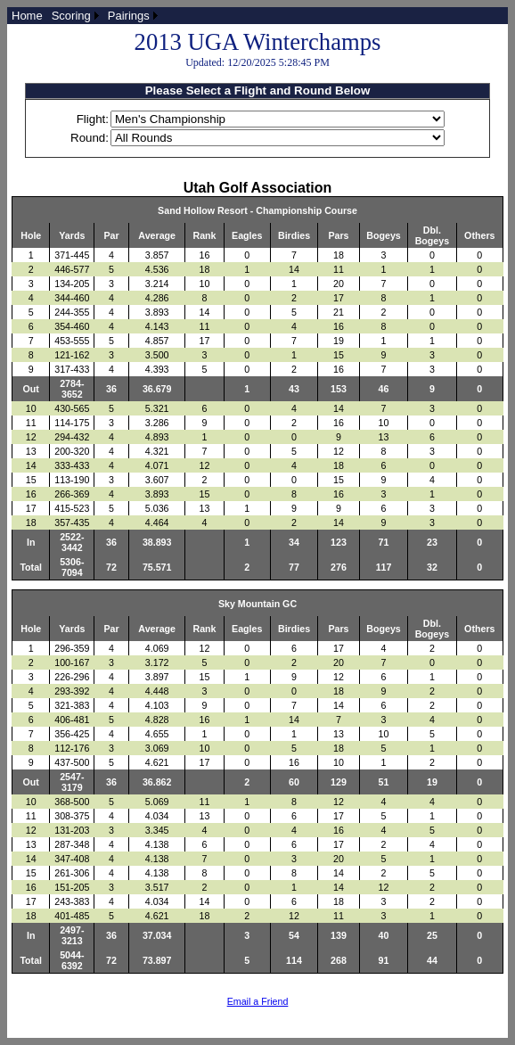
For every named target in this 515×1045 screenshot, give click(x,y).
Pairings (129, 15)
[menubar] (84, 15)
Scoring (71, 15)
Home (27, 15)
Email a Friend (258, 1001)
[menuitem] (27, 15)
